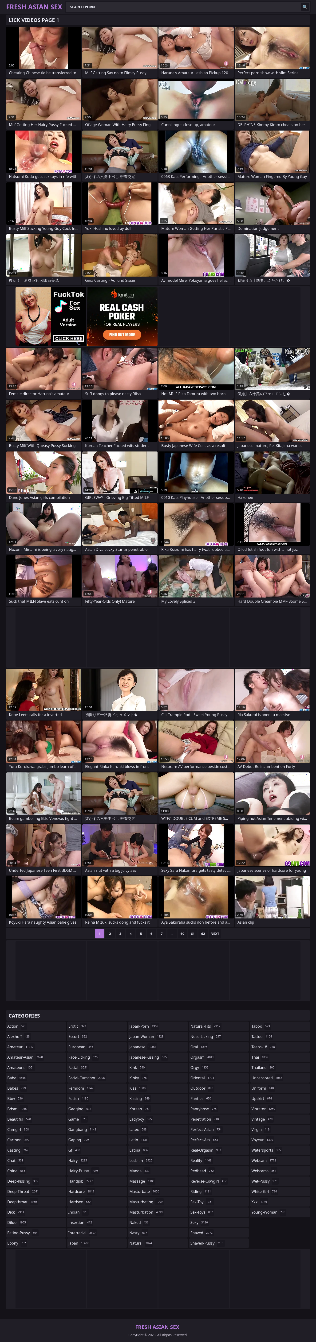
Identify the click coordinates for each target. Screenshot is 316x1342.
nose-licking (206, 1036)
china (16, 1170)
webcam (264, 1160)
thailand (263, 1067)
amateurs (21, 1067)
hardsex (80, 1201)
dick (16, 1212)
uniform (263, 1088)
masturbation (146, 1212)
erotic (77, 1026)
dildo (17, 1222)
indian (78, 1212)
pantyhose (204, 1108)
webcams (264, 1170)
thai (260, 1057)
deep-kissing (23, 1181)
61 (193, 933)
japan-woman (147, 1036)
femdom (81, 1088)
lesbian (141, 1160)
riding (201, 1191)
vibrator (263, 1108)
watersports (266, 1150)
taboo (261, 1026)
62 (203, 933)
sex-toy (202, 1201)
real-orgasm (206, 1150)
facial (78, 1067)
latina (139, 1150)
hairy (78, 1160)
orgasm (202, 1057)
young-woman (268, 1212)
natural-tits (205, 1026)
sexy (199, 1222)
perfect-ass (204, 1139)
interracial (82, 1232)
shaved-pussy (207, 1243)
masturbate (144, 1191)
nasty (138, 1232)
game (78, 1119)
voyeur (262, 1139)
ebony (17, 1243)
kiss (138, 1088)
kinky (138, 1077)
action (17, 1026)
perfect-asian (206, 1129)
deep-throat (23, 1191)
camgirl (18, 1129)
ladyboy (141, 1119)
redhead (202, 1170)
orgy (200, 1067)
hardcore (81, 1191)
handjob (81, 1181)
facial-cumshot (87, 1077)
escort (78, 1036)
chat (15, 1160)
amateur (21, 1046)
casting (18, 1150)
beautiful (19, 1119)
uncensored (267, 1077)
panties (201, 1098)
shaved (202, 1232)
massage (142, 1181)
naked (139, 1222)
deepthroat (22, 1201)
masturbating (146, 1201)
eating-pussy (23, 1232)
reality (201, 1160)
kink (137, 1067)
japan (79, 1243)
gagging (80, 1108)
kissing (140, 1098)
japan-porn (144, 1026)
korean (140, 1108)
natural (141, 1243)
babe (17, 1077)
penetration (205, 1119)
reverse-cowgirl (209, 1181)
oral (199, 1046)
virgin (261, 1129)
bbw (15, 1098)
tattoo (262, 1036)
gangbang (83, 1129)
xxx (259, 1201)
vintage (262, 1119)
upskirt (262, 1098)
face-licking (83, 1057)
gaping (79, 1139)
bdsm (17, 1108)
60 (182, 933)
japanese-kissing (148, 1057)
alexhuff (19, 1036)
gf (74, 1150)
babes (17, 1088)
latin (139, 1139)
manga (139, 1170)
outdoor (202, 1088)
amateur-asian (25, 1057)
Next (215, 933)
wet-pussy (264, 1181)
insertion (80, 1222)
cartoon (18, 1139)
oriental (202, 1077)
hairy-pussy (84, 1170)
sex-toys (202, 1212)
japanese (143, 1046)
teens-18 (263, 1046)
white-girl (264, 1191)
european (81, 1046)
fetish (78, 1098)
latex (138, 1129)
